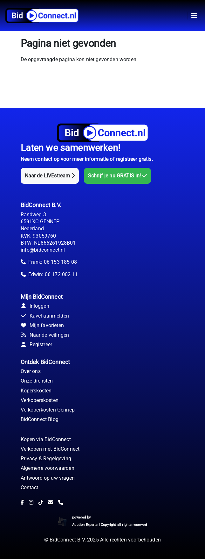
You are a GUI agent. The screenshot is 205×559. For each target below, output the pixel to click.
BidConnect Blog (39, 419)
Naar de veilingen (45, 335)
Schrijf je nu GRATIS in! (117, 176)
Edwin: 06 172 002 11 (53, 274)
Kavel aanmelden (45, 316)
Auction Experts (85, 525)
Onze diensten (37, 381)
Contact (29, 487)
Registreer (36, 344)
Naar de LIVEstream (50, 176)
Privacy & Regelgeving (46, 458)
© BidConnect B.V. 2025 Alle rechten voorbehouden (102, 540)
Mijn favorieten (42, 325)
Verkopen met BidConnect (50, 449)
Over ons (31, 371)
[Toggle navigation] (194, 15)
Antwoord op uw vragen (48, 478)
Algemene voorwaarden (47, 468)
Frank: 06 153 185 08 (52, 262)
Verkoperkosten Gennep (48, 410)
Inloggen (35, 306)
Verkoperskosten (39, 400)
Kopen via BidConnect (46, 439)
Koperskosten (36, 391)
